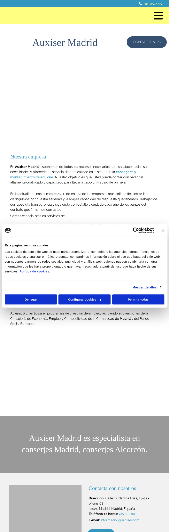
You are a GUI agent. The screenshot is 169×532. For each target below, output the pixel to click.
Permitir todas (138, 299)
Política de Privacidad (142, 498)
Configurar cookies (84, 299)
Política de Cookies (140, 503)
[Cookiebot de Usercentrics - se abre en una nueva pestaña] (136, 230)
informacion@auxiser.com (120, 449)
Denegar (31, 299)
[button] (112, 15)
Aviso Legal (135, 494)
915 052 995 (153, 4)
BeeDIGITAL (152, 518)
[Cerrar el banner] (162, 230)
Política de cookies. (35, 271)
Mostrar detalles (144, 287)
